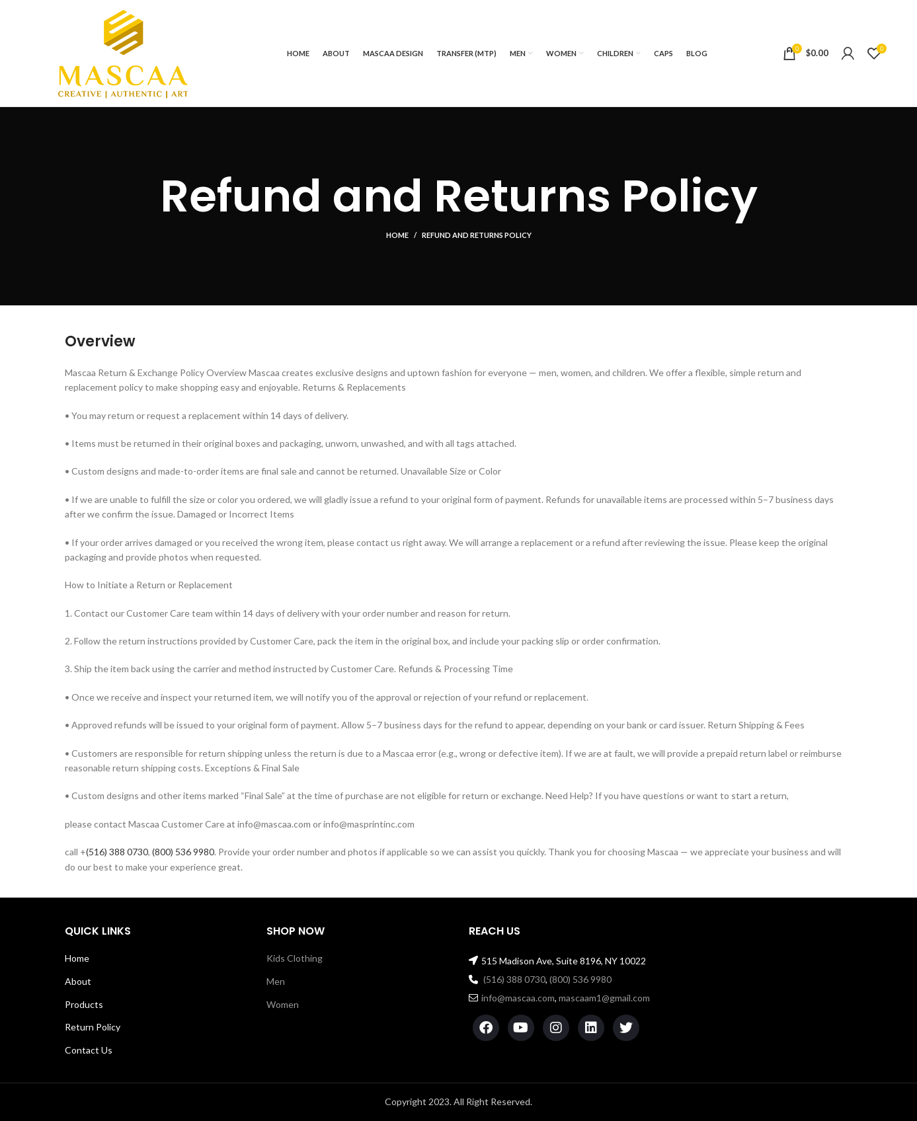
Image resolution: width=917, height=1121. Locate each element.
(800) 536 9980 (183, 851)
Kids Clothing (294, 958)
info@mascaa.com (518, 997)
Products (84, 1004)
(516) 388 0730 (117, 851)
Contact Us (88, 1050)
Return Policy (92, 1026)
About (78, 981)
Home (397, 235)
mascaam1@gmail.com (604, 997)
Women (282, 1004)
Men (275, 981)
